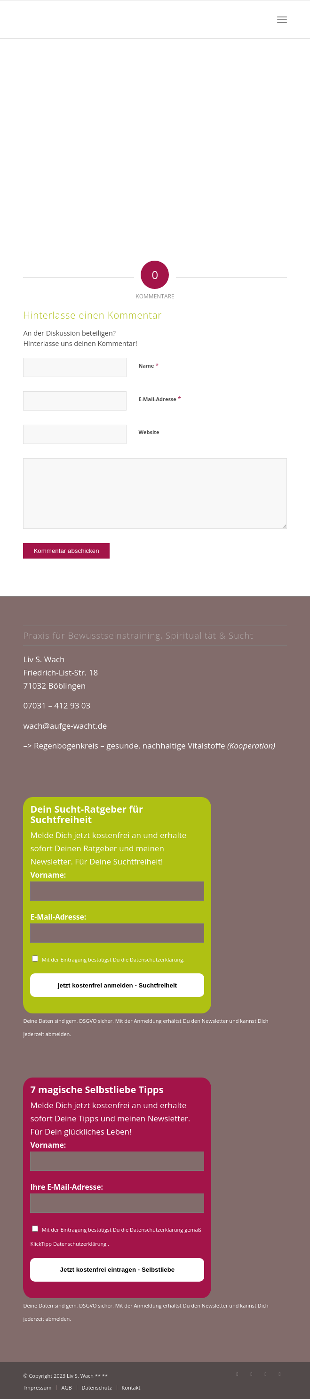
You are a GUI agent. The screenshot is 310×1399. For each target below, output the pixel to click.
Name (148, 365)
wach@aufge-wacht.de (65, 725)
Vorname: (48, 875)
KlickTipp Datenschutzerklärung (69, 1243)
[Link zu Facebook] (238, 1374)
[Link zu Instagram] (266, 1374)
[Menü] (282, 19)
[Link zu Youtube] (252, 1374)
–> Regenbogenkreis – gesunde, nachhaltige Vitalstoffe (149, 745)
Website (148, 432)
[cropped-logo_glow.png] (128, 19)
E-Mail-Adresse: (58, 917)
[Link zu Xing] (280, 1374)
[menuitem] (282, 19)
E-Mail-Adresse (159, 399)
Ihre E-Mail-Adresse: (66, 1187)
